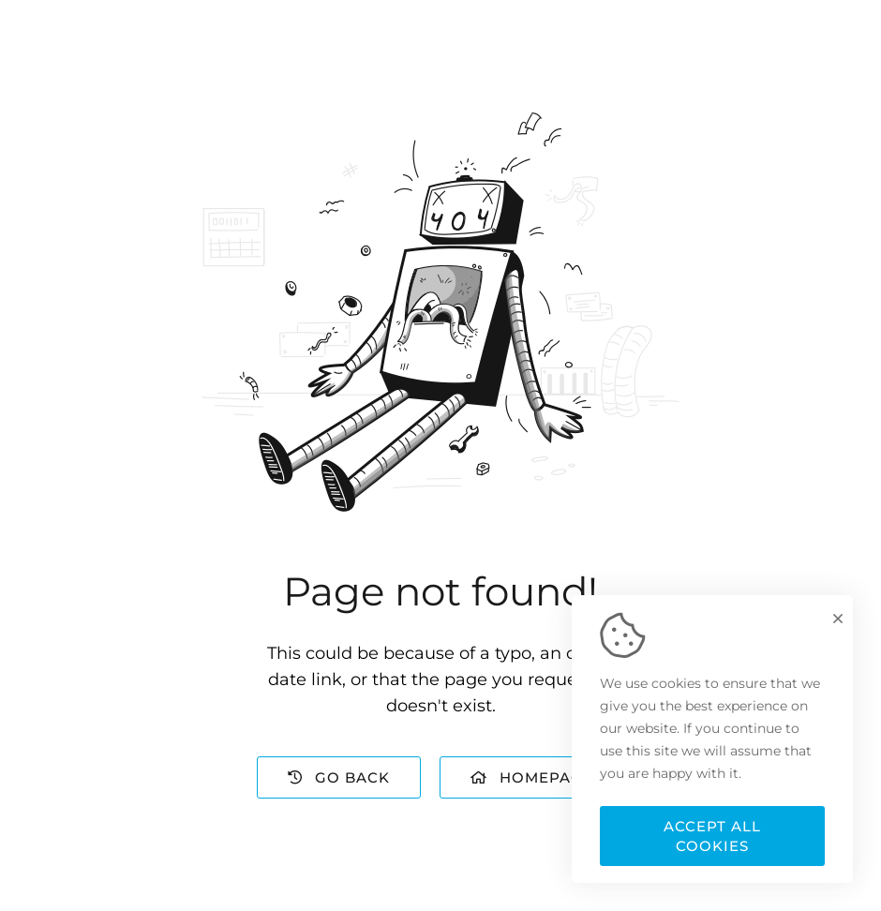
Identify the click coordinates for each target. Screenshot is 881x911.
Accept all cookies (712, 836)
